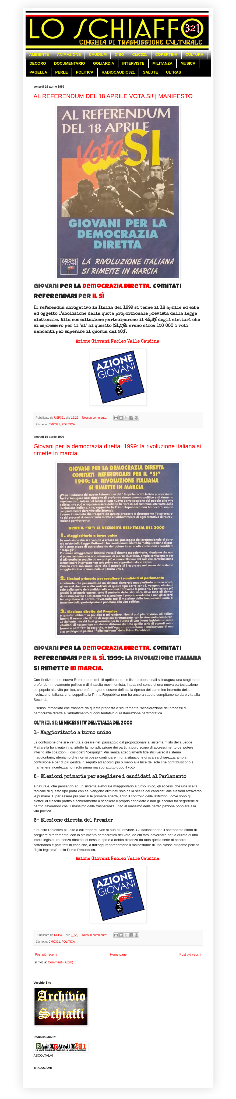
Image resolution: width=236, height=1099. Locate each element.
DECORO (38, 63)
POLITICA (84, 72)
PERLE (61, 72)
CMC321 (139, 54)
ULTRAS (173, 72)
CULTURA (194, 54)
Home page (118, 954)
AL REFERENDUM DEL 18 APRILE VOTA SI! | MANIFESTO (113, 96)
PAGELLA (38, 72)
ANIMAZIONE (69, 54)
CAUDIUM (98, 54)
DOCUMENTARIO (69, 63)
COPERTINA (166, 54)
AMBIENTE (39, 54)
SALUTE (150, 72)
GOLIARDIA (103, 63)
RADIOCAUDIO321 (118, 72)
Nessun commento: (95, 417)
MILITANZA (162, 63)
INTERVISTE (133, 63)
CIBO (119, 54)
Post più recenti (46, 954)
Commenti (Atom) (60, 962)
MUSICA (188, 63)
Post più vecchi (190, 954)
